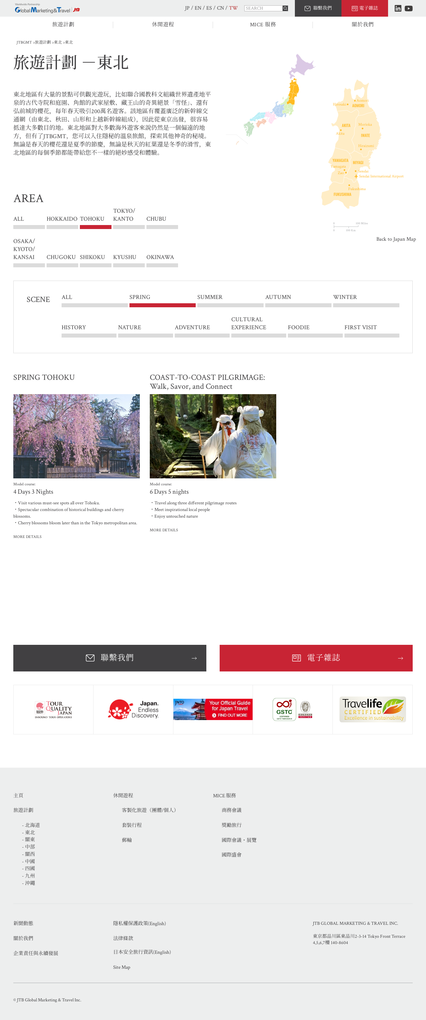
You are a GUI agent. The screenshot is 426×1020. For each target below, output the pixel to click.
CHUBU (156, 219)
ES (209, 8)
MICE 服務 (263, 24)
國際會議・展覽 (239, 840)
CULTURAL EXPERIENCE (248, 323)
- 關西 (28, 854)
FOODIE (299, 327)
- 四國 (28, 869)
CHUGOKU (61, 257)
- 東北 (28, 833)
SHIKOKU (92, 257)
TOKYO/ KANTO (124, 219)
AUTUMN (278, 297)
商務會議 (232, 810)
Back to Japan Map (396, 239)
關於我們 (363, 24)
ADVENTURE (192, 327)
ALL (18, 219)
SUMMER (210, 297)
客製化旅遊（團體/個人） (150, 810)
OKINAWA (160, 257)
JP (187, 8)
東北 (58, 42)
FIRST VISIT (360, 327)
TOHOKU (92, 219)
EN (198, 8)
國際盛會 (232, 855)
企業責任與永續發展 (35, 953)
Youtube (409, 8)
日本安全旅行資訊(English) (142, 952)
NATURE (129, 327)
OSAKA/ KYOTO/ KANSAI (24, 249)
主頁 (18, 796)
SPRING (139, 297)
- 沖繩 (28, 883)
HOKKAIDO (62, 219)
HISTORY (74, 327)
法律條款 (123, 938)
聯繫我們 (322, 8)
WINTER (345, 297)
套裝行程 (132, 825)
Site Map (121, 967)
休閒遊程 (163, 24)
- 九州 (28, 876)
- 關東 (28, 840)
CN (220, 8)
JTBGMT (24, 42)
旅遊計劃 (63, 24)
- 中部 (28, 847)
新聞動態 (23, 923)
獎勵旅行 (232, 825)
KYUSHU (124, 257)
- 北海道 (31, 825)
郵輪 (127, 840)
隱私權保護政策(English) (139, 923)
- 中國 (28, 862)
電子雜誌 (368, 8)
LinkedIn (398, 8)
